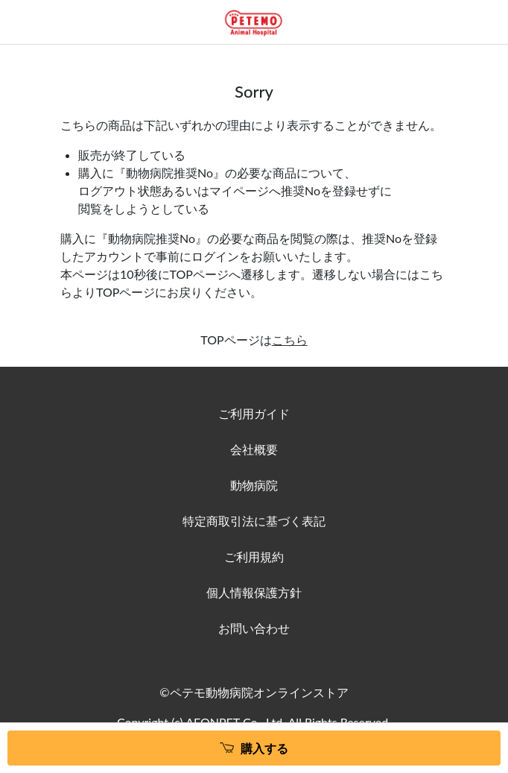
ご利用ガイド (254, 413)
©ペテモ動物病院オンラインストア (253, 692)
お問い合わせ (254, 628)
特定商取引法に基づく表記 (254, 521)
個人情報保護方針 (254, 592)
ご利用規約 (254, 556)
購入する (264, 748)
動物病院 (254, 485)
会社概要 (254, 449)
